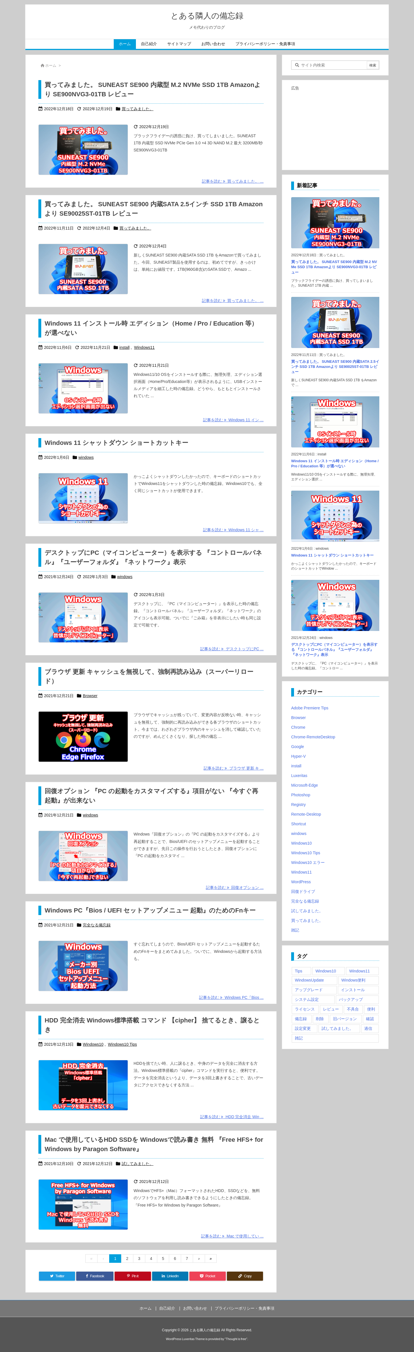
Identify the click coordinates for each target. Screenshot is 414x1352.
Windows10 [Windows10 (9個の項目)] (325, 971)
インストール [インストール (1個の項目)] (353, 990)
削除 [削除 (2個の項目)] (320, 1018)
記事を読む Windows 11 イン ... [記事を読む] (233, 420)
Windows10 (93, 1044)
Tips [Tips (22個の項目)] (298, 971)
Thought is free (236, 1339)
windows (86, 457)
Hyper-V (298, 756)
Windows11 (144, 347)
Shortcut (298, 824)
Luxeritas (299, 775)
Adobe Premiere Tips (309, 708)
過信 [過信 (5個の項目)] (368, 1028)
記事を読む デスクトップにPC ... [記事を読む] (232, 649)
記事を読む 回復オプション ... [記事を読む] (235, 887)
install (124, 347)
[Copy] (245, 1276)
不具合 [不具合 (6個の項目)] (353, 1009)
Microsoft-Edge (304, 785)
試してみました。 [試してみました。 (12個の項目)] (337, 1028)
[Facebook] (94, 1276)
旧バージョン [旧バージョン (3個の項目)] (345, 1018)
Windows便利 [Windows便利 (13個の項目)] (353, 980)
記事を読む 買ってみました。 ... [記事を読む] (233, 181)
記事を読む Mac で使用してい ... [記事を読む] (232, 1236)
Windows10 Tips (122, 1044)
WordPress (301, 882)
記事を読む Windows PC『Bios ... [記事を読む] (231, 997)
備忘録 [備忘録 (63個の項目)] (301, 1018)
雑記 (295, 930)
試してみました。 (138, 1163)
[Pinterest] (133, 1276)
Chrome (298, 727)
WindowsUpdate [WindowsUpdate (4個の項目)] (309, 980)
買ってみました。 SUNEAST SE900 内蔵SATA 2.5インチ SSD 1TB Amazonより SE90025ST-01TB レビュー (335, 366)
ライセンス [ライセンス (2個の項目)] (305, 1009)
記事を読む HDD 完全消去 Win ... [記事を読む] (232, 1116)
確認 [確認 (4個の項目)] (370, 1018)
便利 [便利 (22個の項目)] (371, 1009)
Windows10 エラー (308, 862)
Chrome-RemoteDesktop (313, 737)
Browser (90, 695)
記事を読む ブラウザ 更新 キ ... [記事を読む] (234, 768)
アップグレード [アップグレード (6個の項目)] (309, 990)
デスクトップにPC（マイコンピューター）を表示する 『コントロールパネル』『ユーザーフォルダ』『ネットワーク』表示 (334, 649)
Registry (298, 804)
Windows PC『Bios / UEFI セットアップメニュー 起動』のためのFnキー (150, 910)
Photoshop (300, 795)
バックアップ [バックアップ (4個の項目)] (351, 999)
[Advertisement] (335, 127)
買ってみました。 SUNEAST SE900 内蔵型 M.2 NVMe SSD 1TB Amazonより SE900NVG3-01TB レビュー (334, 267)
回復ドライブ (303, 891)
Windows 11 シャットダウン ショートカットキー (116, 442)
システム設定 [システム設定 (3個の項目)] (307, 999)
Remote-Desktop (306, 814)
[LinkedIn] (170, 1276)
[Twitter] (57, 1276)
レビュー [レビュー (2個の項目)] (331, 1009)
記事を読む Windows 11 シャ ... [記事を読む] (233, 530)
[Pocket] (207, 1276)
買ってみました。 (138, 109)
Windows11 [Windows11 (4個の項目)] (359, 971)
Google (297, 746)
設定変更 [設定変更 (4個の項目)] (303, 1028)
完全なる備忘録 (97, 925)
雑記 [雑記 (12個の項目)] (299, 1038)
